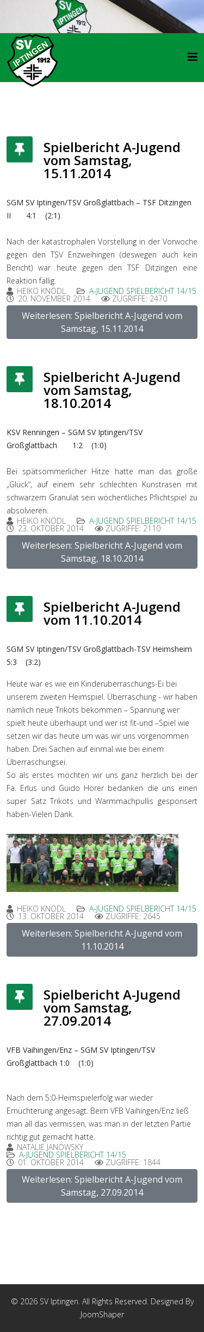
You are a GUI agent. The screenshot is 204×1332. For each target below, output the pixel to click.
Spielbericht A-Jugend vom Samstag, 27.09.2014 (112, 1007)
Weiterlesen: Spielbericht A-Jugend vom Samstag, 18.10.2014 (102, 551)
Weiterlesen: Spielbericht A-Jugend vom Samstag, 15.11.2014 (102, 322)
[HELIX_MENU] (192, 56)
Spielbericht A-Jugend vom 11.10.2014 (112, 613)
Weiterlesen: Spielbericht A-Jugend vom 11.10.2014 (102, 939)
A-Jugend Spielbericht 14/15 (142, 291)
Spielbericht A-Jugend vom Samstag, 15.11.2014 (112, 160)
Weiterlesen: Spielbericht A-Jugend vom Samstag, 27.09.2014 (102, 1185)
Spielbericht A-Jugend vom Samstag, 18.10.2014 (112, 390)
